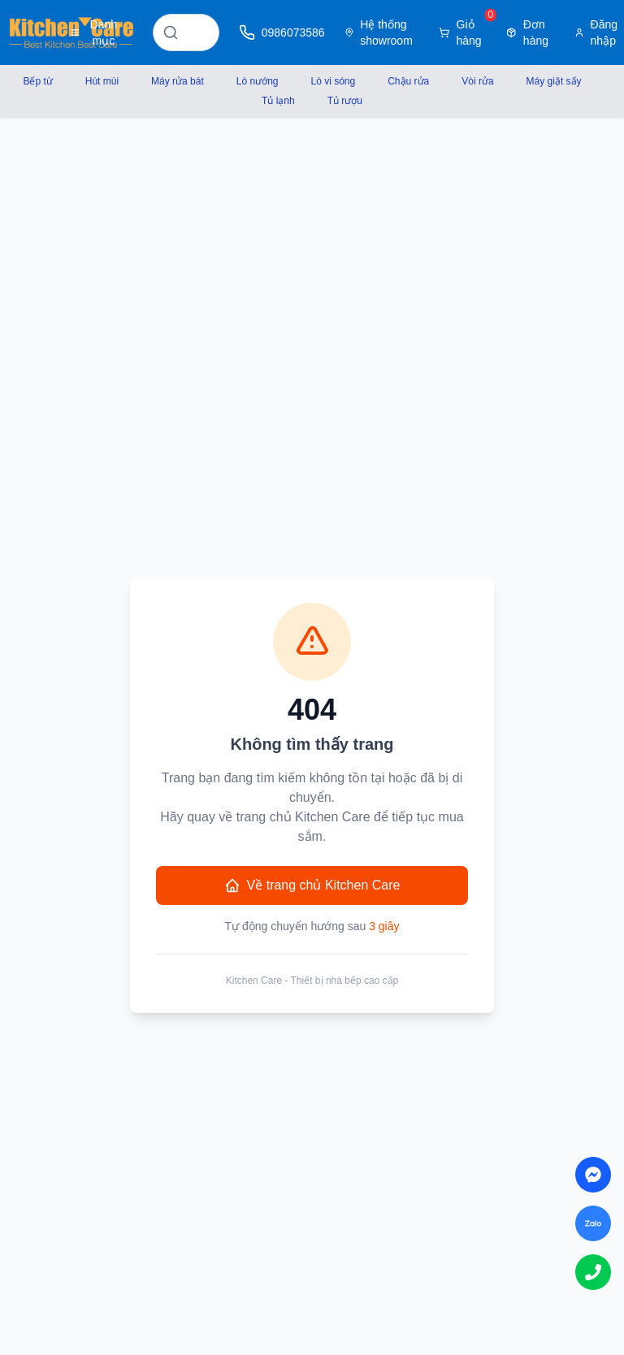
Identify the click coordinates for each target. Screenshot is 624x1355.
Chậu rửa (408, 81)
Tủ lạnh (278, 100)
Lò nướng (257, 81)
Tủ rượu (344, 100)
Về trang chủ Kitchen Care (312, 885)
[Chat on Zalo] (593, 1223)
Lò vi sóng (333, 81)
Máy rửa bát (177, 81)
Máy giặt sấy (554, 81)
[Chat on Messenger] (593, 1175)
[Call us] (593, 1272)
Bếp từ (37, 81)
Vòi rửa (477, 81)
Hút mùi (102, 81)
